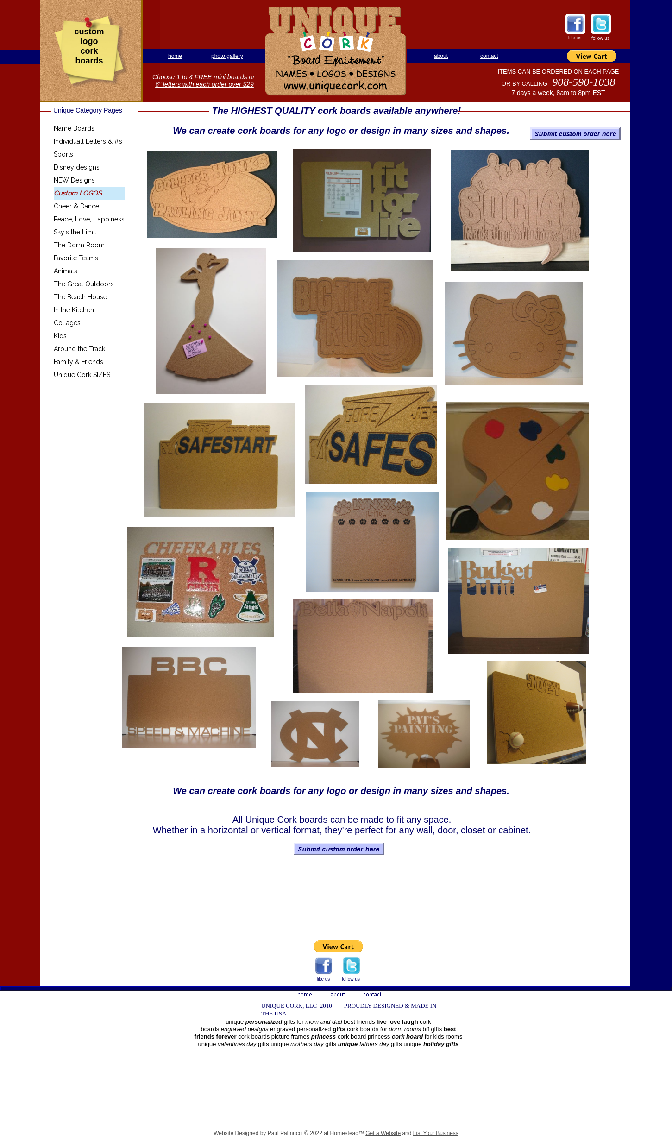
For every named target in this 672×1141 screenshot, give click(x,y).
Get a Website (383, 1133)
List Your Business (435, 1133)
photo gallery (227, 56)
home (175, 56)
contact (489, 56)
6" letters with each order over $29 (204, 84)
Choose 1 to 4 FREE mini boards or (203, 77)
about (441, 56)
